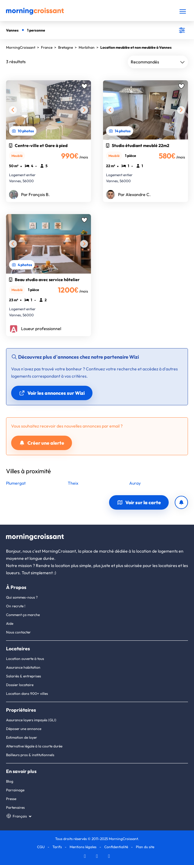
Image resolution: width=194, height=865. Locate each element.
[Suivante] (84, 110)
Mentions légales (83, 847)
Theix (73, 483)
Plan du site (145, 847)
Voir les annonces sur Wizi (52, 393)
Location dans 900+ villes (27, 693)
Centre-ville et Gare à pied (38, 145)
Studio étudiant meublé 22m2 (137, 145)
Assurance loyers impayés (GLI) (31, 720)
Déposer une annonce (23, 728)
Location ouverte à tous (25, 658)
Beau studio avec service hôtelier (44, 279)
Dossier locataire (19, 684)
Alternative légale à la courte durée (34, 746)
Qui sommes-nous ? (22, 597)
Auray (135, 483)
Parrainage (15, 790)
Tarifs (57, 847)
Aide (9, 623)
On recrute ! (15, 606)
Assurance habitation (23, 667)
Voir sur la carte (139, 502)
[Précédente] (13, 110)
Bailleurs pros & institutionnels (30, 755)
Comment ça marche (23, 614)
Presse (11, 798)
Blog (9, 781)
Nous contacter (18, 632)
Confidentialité (116, 847)
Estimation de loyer (21, 737)
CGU (41, 847)
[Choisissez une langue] (18, 816)
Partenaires (15, 807)
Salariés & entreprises (23, 676)
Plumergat (16, 483)
